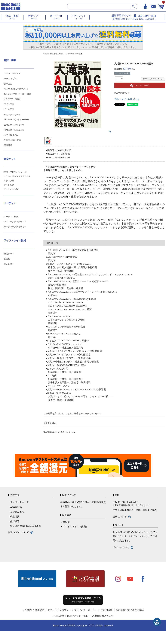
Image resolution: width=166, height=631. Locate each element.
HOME (45, 54)
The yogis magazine (12, 114)
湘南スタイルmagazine (14, 130)
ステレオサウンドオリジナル (17, 176)
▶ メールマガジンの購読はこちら (83, 600)
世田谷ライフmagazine (14, 125)
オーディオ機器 (11, 216)
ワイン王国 (9, 104)
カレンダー (9, 264)
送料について (120, 516)
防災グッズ (9, 254)
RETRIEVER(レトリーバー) (16, 119)
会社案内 (27, 610)
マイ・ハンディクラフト (15, 222)
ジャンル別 (9, 185)
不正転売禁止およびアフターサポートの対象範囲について (83, 616)
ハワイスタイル (11, 135)
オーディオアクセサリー (15, 227)
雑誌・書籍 (53, 54)
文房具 (7, 259)
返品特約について (122, 93)
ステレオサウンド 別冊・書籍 (17, 94)
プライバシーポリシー (85, 610)
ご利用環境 (106, 610)
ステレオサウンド (12, 73)
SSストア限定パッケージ (15, 172)
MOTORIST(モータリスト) (16, 89)
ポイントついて (121, 547)
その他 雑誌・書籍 (12, 140)
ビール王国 (9, 109)
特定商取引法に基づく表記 (130, 610)
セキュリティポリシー (59, 610)
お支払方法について (18, 532)
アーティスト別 (11, 189)
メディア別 (9, 181)
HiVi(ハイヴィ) (10, 78)
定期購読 (8, 145)
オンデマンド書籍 (12, 99)
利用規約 (39, 610)
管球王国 (8, 84)
